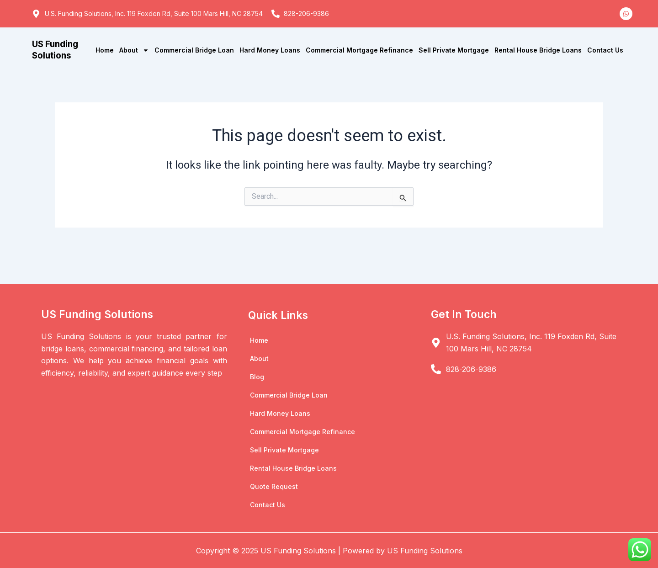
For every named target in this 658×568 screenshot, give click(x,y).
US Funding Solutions (56, 50)
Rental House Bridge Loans (538, 50)
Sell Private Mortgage (454, 50)
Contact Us (605, 50)
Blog (257, 377)
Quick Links (278, 315)
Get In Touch (464, 314)
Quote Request (274, 486)
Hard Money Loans (269, 50)
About (134, 50)
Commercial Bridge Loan (194, 50)
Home (105, 50)
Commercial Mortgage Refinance (359, 50)
